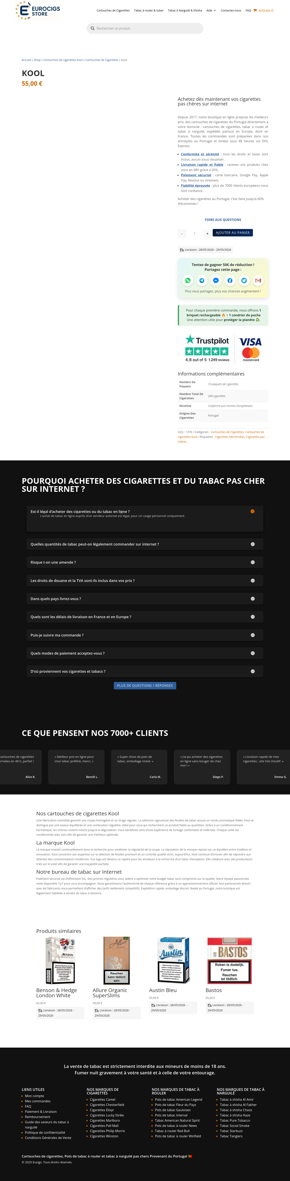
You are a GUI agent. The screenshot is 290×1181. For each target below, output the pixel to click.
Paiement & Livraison (41, 1111)
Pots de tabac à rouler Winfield (178, 1136)
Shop (37, 60)
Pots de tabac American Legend (178, 1099)
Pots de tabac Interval (171, 1115)
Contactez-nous (231, 10)
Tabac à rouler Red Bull (172, 1131)
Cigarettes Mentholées (229, 437)
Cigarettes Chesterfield (107, 1105)
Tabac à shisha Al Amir (237, 1099)
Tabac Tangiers (231, 1136)
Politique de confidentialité (45, 1132)
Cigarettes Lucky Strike (107, 1115)
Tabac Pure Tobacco (235, 1120)
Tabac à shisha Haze (235, 1115)
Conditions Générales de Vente (48, 1138)
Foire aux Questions (223, 220)
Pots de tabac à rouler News (176, 1125)
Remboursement (37, 1117)
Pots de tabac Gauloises (173, 1110)
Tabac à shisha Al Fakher (238, 1105)
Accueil (26, 60)
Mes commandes (38, 1101)
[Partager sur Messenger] (216, 280)
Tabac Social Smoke (234, 1125)
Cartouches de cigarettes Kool (62, 60)
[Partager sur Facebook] (230, 280)
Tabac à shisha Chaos (236, 1110)
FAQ (248, 10)
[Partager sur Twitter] (244, 280)
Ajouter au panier (233, 232)
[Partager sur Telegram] (201, 280)
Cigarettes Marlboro (105, 1120)
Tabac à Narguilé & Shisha (185, 10)
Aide (209, 10)
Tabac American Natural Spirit (177, 1120)
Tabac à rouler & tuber (149, 10)
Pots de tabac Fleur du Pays (175, 1105)
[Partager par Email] (258, 280)
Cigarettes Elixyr (102, 1110)
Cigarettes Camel (102, 1099)
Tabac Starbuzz (231, 1131)
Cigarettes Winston (104, 1136)
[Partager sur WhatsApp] (187, 280)
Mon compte (34, 1096)
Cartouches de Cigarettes (113, 10)
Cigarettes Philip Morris (107, 1131)
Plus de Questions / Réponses (145, 685)
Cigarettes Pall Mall (104, 1125)
